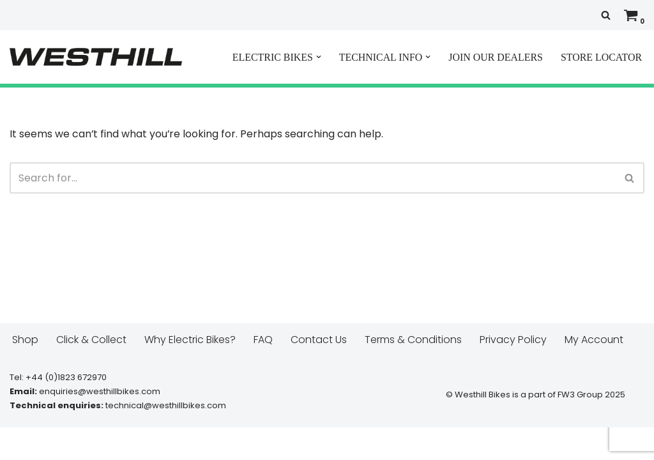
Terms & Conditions (413, 372)
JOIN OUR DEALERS (495, 57)
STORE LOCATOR (601, 57)
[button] (316, 56)
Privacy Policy (513, 372)
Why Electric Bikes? (190, 372)
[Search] (606, 15)
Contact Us (319, 372)
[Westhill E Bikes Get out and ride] (96, 57)
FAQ (263, 372)
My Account (594, 372)
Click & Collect (91, 372)
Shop (25, 372)
